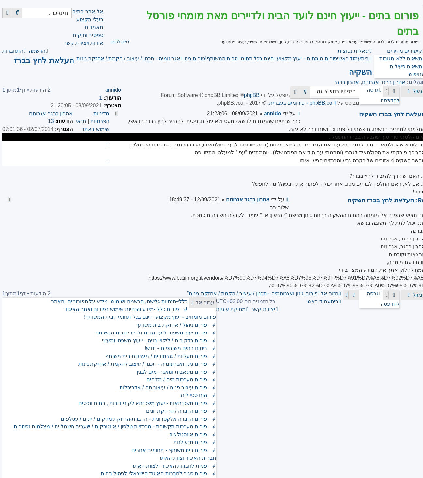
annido (111, 90)
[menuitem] (400, 58)
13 (49, 121)
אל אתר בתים (85, 11)
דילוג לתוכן (118, 42)
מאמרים (91, 27)
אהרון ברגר (344, 82)
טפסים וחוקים (86, 35)
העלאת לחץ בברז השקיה (390, 114)
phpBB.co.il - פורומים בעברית (300, 103)
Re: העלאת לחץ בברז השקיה (384, 200)
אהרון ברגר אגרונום (381, 82)
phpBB (249, 95)
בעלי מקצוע (87, 19)
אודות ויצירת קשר (81, 43)
